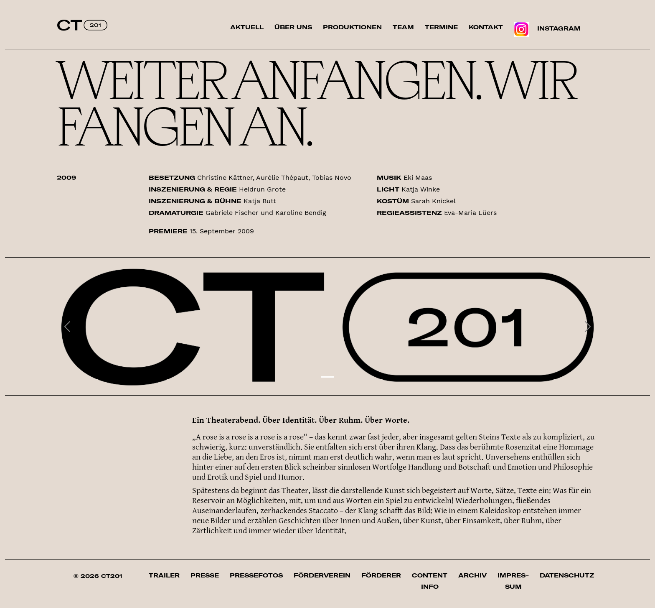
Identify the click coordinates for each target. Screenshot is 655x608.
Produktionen (352, 27)
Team (403, 27)
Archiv (472, 575)
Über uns (293, 27)
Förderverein (322, 575)
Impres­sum (513, 581)
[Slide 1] (327, 377)
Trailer (164, 575)
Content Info (429, 581)
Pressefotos (256, 575)
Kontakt (486, 27)
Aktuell (247, 27)
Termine (441, 27)
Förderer (381, 575)
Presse (204, 575)
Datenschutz (567, 575)
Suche (598, 33)
